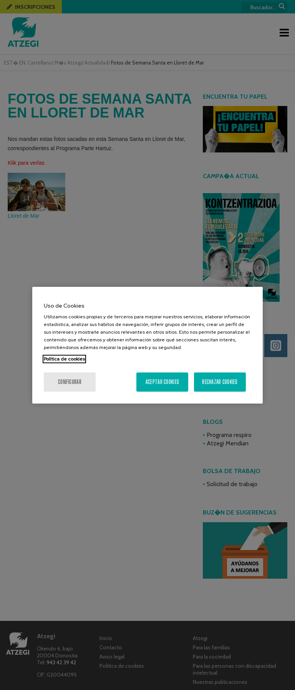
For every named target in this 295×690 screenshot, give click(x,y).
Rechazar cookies (219, 382)
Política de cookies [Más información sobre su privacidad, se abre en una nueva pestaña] (64, 359)
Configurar (69, 382)
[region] (147, 345)
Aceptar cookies (162, 382)
